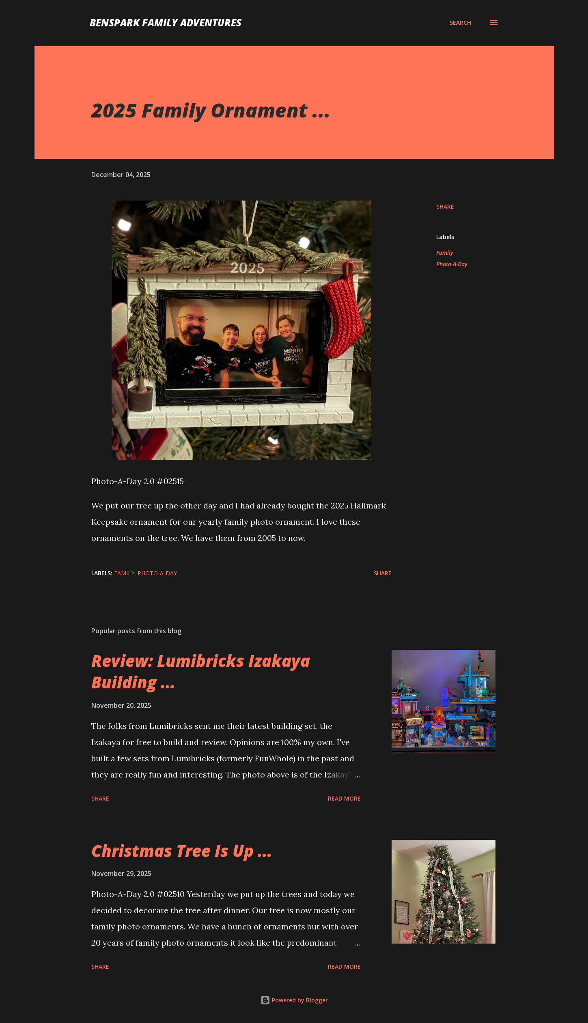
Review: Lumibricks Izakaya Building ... (200, 671)
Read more (344, 798)
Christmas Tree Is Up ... (181, 850)
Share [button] (445, 206)
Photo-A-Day (451, 264)
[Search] (460, 23)
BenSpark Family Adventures (165, 22)
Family (444, 252)
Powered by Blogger (294, 1000)
